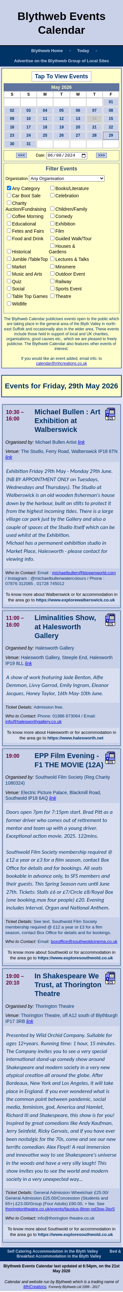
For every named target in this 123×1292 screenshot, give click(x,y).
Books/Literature (69, 189)
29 (111, 135)
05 (61, 110)
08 (111, 110)
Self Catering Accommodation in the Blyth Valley (52, 1252)
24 (28, 135)
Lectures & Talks (69, 260)
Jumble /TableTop (27, 260)
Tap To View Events (61, 76)
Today (83, 50)
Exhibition (62, 224)
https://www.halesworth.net (76, 738)
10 (28, 118)
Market (16, 267)
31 (28, 144)
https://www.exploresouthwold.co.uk (75, 958)
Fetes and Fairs (25, 232)
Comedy (61, 217)
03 (28, 110)
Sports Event (66, 289)
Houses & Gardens (62, 249)
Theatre (60, 297)
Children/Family (68, 209)
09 (12, 118)
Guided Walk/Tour (71, 239)
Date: (40, 156)
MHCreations (34, 1287)
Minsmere (62, 267)
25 (45, 135)
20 (78, 127)
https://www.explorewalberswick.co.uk (75, 600)
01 (111, 102)
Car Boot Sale (24, 196)
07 (94, 110)
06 (78, 110)
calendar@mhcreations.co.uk (61, 364)
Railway (61, 282)
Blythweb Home (47, 50)
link (81, 442)
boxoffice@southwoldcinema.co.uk (84, 942)
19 (61, 127)
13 (78, 118)
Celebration (64, 196)
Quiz (14, 282)
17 (28, 127)
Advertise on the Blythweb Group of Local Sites (61, 60)
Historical (19, 252)
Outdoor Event (67, 275)
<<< (21, 156)
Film (57, 232)
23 (12, 135)
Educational (21, 224)
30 (12, 144)
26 (61, 135)
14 (94, 118)
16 (12, 127)
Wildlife (17, 304)
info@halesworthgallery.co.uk (33, 722)
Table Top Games (27, 297)
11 (45, 118)
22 (111, 127)
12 (61, 118)
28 (94, 135)
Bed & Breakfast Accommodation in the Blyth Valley (69, 1254)
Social (16, 289)
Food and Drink (25, 239)
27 (78, 135)
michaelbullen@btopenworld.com (84, 573)
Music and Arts (24, 275)
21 (94, 127)
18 (45, 127)
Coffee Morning (25, 217)
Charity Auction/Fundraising (26, 207)
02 (12, 110)
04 (45, 110)
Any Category (23, 189)
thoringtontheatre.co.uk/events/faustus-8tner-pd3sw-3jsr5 (60, 1209)
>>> (101, 156)
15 (111, 118)
